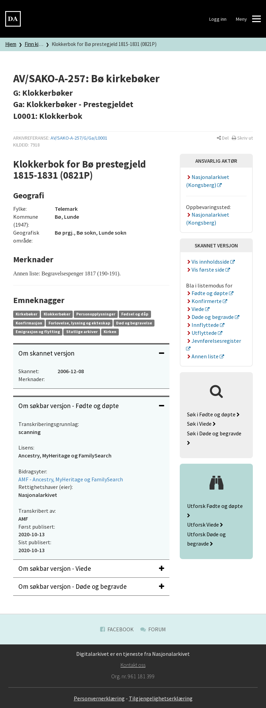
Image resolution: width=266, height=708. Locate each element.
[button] (223, 138)
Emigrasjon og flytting (38, 331)
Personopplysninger (95, 314)
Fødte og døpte (207, 293)
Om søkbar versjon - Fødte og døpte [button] (91, 406)
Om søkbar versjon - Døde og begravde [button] (91, 586)
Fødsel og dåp (134, 314)
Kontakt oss (133, 664)
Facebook (117, 629)
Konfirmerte (204, 301)
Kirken (110, 331)
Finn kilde (35, 44)
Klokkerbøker (57, 314)
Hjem (10, 44)
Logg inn (218, 19)
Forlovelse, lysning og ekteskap (79, 322)
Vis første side (205, 269)
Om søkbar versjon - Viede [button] (91, 568)
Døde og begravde (210, 316)
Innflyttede (203, 324)
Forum (153, 629)
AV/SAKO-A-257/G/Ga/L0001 (79, 138)
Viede (195, 308)
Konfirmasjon (29, 322)
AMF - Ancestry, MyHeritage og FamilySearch (70, 479)
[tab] (91, 353)
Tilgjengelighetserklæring (161, 698)
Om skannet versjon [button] (91, 353)
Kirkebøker (26, 314)
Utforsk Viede (205, 524)
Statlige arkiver (82, 331)
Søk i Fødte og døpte (213, 414)
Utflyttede (202, 332)
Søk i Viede (201, 423)
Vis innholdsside (208, 261)
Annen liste (203, 356)
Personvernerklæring (99, 698)
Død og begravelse (134, 322)
